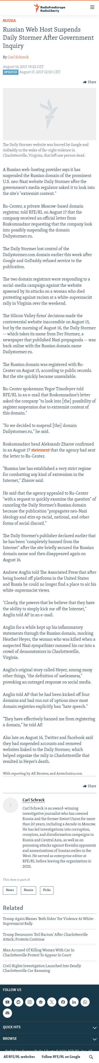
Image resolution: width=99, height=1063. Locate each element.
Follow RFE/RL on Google (61, 1057)
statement (40, 450)
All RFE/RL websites (19, 1057)
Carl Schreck (18, 57)
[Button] (89, 82)
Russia (9, 21)
